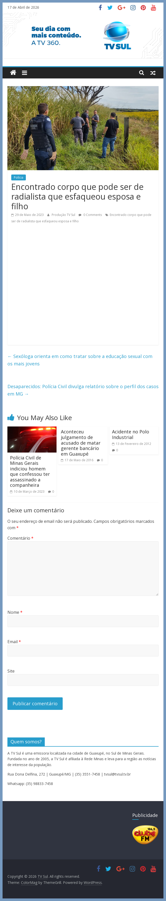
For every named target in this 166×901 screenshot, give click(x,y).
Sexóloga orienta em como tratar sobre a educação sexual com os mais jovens (79, 360)
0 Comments (90, 215)
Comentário (20, 538)
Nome (15, 612)
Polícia (18, 177)
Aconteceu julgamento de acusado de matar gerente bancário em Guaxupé (81, 443)
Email (14, 641)
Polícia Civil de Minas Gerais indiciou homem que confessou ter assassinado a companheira (30, 471)
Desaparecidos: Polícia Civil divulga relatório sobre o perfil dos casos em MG (83, 390)
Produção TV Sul (64, 215)
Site (11, 671)
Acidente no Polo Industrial (130, 434)
